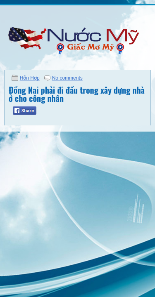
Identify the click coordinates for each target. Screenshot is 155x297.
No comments (67, 78)
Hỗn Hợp (30, 78)
